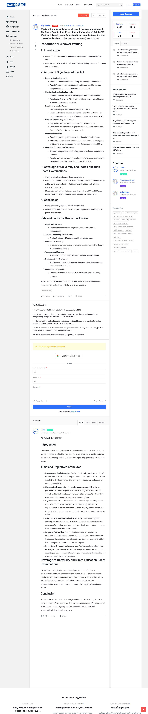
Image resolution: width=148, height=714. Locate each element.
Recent (94, 422)
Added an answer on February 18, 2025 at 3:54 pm (56, 433)
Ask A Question (126, 14)
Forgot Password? (100, 401)
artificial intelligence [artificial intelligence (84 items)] (131, 213)
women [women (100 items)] (135, 251)
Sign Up (136, 5)
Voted (81, 422)
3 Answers (118, 153)
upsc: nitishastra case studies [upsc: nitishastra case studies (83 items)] (122, 251)
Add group (13, 22)
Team (122, 168)
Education (81, 25)
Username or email (40, 368)
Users (12, 71)
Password (37, 378)
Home (59, 5)
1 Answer (117, 115)
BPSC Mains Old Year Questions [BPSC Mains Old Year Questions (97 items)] (123, 216)
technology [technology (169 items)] (117, 237)
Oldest (87, 422)
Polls (11, 57)
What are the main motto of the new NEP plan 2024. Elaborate (58, 335)
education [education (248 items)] (116, 220)
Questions (13, 36)
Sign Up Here (75, 411)
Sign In (128, 5)
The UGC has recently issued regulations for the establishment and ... (125, 108)
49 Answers (122, 80)
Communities (15, 31)
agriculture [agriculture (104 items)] (117, 213)
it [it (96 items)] (127, 220)
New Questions (15, 40)
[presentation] (50, 392)
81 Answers (122, 68)
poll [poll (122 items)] (115, 230)
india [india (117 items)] (123, 220)
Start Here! (69, 5)
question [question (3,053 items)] (120, 230)
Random (102, 422)
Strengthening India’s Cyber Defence (74, 707)
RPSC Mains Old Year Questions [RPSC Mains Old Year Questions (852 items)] (123, 233)
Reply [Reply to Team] (53, 616)
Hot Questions (14, 51)
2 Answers (118, 141)
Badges (12, 67)
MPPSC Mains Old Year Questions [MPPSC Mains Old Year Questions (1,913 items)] (123, 226)
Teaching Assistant (127, 180)
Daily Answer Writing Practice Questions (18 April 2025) (27, 709)
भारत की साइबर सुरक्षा (120, 707)
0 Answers (118, 100)
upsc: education (46, 290)
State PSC (88, 5)
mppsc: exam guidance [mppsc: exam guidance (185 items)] (120, 223)
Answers (125, 44)
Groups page (14, 27)
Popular (116, 44)
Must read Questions (16, 47)
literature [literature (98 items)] (133, 220)
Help (11, 76)
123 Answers (122, 56)
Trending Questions (16, 44)
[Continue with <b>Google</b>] (69, 356)
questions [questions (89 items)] (128, 230)
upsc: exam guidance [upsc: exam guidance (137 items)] (120, 247)
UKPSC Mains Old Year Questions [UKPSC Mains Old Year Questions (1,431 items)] (123, 240)
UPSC (78, 5)
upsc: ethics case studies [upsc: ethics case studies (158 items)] (121, 244)
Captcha (36, 387)
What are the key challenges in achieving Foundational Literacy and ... (126, 135)
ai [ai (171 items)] (122, 213)
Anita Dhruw (124, 192)
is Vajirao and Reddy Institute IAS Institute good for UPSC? (57, 310)
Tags (11, 62)
